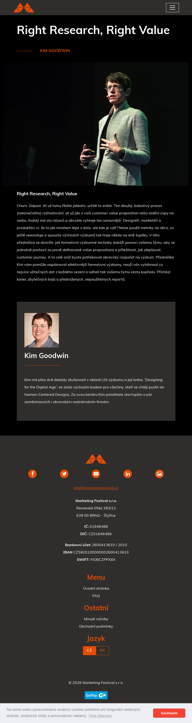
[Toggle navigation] (172, 7)
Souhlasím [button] (169, 713)
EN (102, 650)
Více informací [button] (100, 716)
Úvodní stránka (96, 589)
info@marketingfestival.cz (96, 488)
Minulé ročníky (96, 619)
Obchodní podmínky (96, 626)
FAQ (96, 596)
